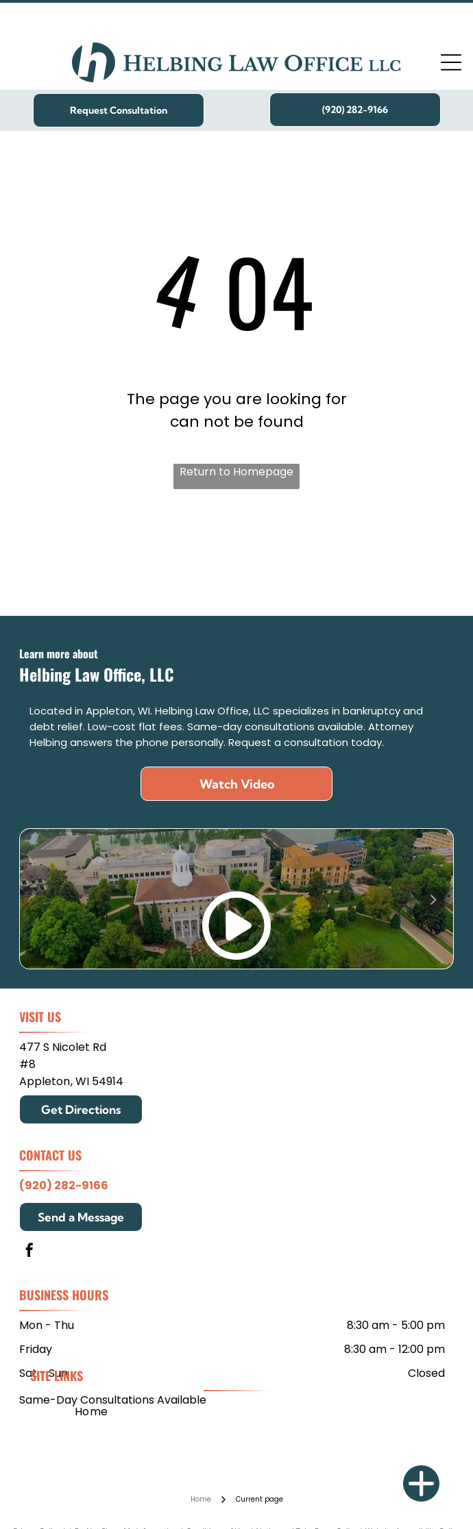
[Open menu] (451, 62)
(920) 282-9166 (63, 1185)
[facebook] (29, 1252)
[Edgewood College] (338, 559)
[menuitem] (91, 1412)
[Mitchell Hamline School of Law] (135, 559)
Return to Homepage (236, 472)
